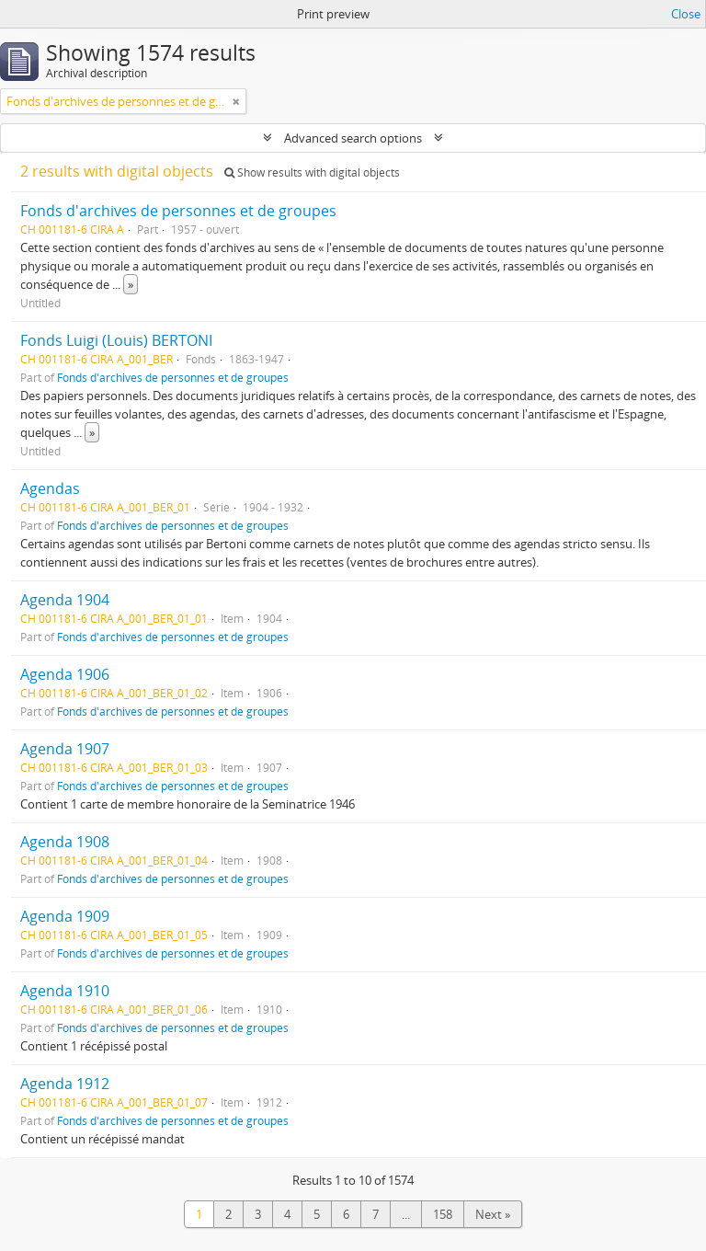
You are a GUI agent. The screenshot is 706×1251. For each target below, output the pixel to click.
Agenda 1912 (64, 1083)
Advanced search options (353, 138)
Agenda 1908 (64, 842)
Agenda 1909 (64, 916)
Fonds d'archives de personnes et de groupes (178, 211)
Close (685, 14)
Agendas (50, 488)
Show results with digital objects (312, 172)
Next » (492, 1214)
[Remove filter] (236, 101)
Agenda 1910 (64, 991)
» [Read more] (130, 284)
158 (442, 1214)
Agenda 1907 (64, 749)
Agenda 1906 (64, 674)
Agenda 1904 (64, 600)
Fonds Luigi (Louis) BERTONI (116, 340)
